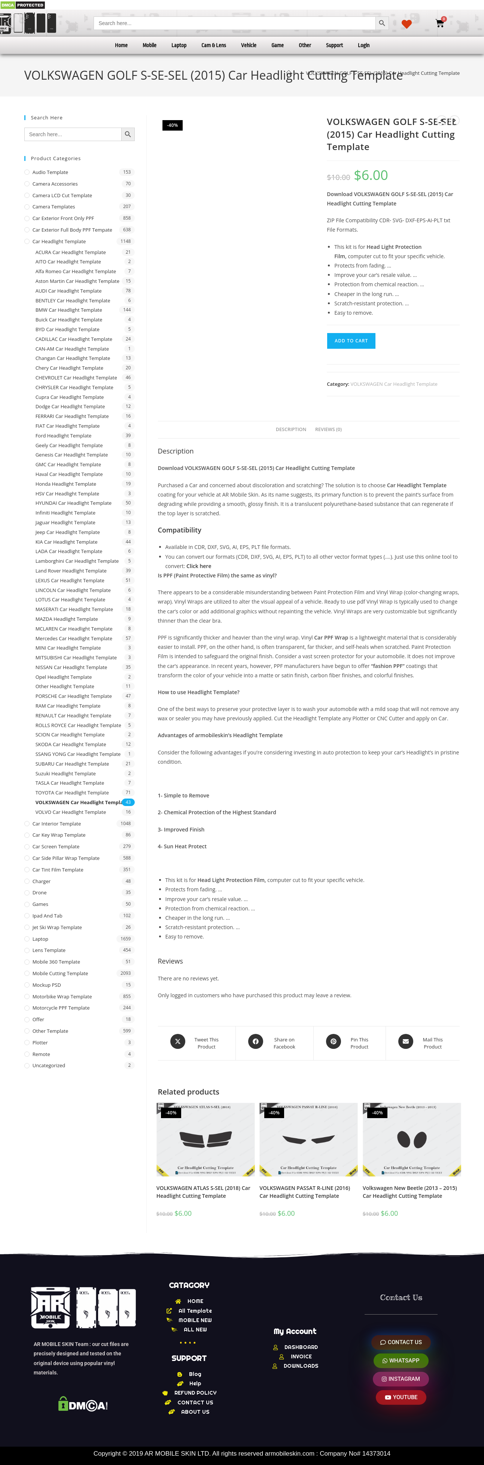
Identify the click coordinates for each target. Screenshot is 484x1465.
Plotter (40, 1042)
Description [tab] (291, 429)
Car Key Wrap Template (59, 834)
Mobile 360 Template (56, 961)
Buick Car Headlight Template (69, 319)
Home (121, 45)
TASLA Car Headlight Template (70, 782)
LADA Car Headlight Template (69, 551)
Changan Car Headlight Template (73, 358)
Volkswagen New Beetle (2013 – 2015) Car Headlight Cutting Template (410, 1188)
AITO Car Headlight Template (68, 261)
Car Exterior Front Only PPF (63, 218)
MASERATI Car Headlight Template (74, 609)
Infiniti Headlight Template (65, 512)
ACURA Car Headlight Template (71, 252)
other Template (51, 1031)
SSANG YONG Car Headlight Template (78, 754)
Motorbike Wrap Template (62, 996)
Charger (42, 881)
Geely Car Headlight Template (69, 445)
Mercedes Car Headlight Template (74, 638)
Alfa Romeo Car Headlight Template (76, 271)
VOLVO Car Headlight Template (71, 812)
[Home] (288, 73)
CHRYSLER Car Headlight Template (74, 387)
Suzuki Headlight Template (66, 773)
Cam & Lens (213, 45)
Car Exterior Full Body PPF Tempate (72, 229)
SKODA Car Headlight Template (71, 744)
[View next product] (454, 120)
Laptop (178, 45)
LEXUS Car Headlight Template (70, 580)
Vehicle (248, 45)
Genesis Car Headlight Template (72, 454)
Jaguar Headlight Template (65, 522)
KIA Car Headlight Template (67, 541)
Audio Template (51, 172)
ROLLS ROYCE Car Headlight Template (78, 725)
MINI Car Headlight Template (68, 647)
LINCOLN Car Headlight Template (73, 590)
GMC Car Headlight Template (68, 464)
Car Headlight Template (59, 241)
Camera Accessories (55, 183)
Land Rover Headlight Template (71, 570)
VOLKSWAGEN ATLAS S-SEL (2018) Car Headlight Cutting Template (203, 1188)
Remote (41, 1054)
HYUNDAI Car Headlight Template (74, 503)
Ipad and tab (48, 915)
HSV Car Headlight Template (68, 493)
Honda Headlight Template (66, 483)
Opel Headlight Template (64, 677)
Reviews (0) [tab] (328, 429)
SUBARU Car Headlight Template (72, 763)
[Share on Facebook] (274, 1041)
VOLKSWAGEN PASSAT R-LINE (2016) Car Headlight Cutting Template (304, 1188)
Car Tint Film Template (58, 869)
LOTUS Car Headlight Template (71, 599)
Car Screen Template (56, 846)
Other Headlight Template (65, 686)
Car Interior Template (57, 823)
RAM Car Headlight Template (68, 705)
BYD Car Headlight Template (68, 329)
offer (38, 1019)
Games (40, 904)
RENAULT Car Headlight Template (74, 715)
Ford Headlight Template (64, 435)
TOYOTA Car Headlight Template (72, 792)
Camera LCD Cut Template (62, 195)
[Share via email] (423, 1041)
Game (277, 45)
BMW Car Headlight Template (69, 309)
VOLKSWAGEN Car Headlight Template (393, 384)
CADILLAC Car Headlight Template (74, 339)
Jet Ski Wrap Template (57, 927)
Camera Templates (54, 206)
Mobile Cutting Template (60, 973)
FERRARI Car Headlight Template (72, 416)
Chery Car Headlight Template (69, 367)
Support (334, 45)
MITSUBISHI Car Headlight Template (76, 657)
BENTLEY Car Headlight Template (73, 300)
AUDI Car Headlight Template (69, 290)
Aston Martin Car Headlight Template (77, 281)
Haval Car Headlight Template (69, 474)
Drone (40, 892)
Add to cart (351, 341)
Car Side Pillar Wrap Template (66, 858)
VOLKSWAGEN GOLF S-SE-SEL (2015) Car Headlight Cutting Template (383, 73)
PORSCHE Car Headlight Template (74, 696)
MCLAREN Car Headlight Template (74, 628)
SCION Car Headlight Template (70, 734)
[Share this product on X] (196, 1041)
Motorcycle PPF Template (61, 1007)
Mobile (149, 45)
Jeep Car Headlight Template (68, 532)
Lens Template (49, 950)
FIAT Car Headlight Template (68, 425)
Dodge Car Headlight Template (70, 406)
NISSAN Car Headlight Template (71, 667)
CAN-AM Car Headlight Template (72, 348)
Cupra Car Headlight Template (70, 397)
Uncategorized (49, 1065)
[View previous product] (441, 120)
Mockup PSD (47, 985)
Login (363, 45)
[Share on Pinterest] (349, 1041)
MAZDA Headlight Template (67, 619)
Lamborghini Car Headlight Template (77, 561)
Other (305, 45)
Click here (198, 566)
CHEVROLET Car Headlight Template (76, 377)
